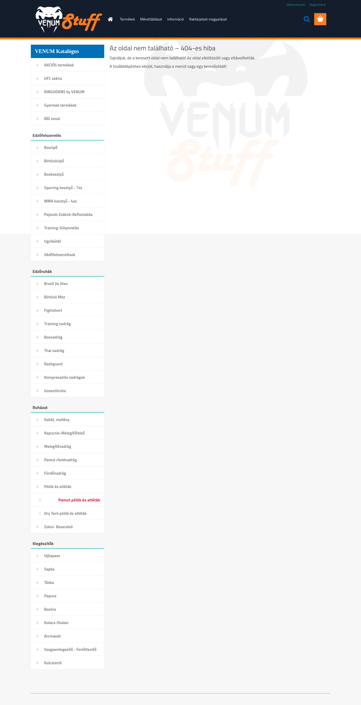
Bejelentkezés (296, 4)
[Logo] (67, 19)
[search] (307, 19)
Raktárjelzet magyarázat (208, 19)
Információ (175, 19)
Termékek (127, 19)
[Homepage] (110, 19)
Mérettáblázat (151, 19)
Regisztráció (318, 4)
